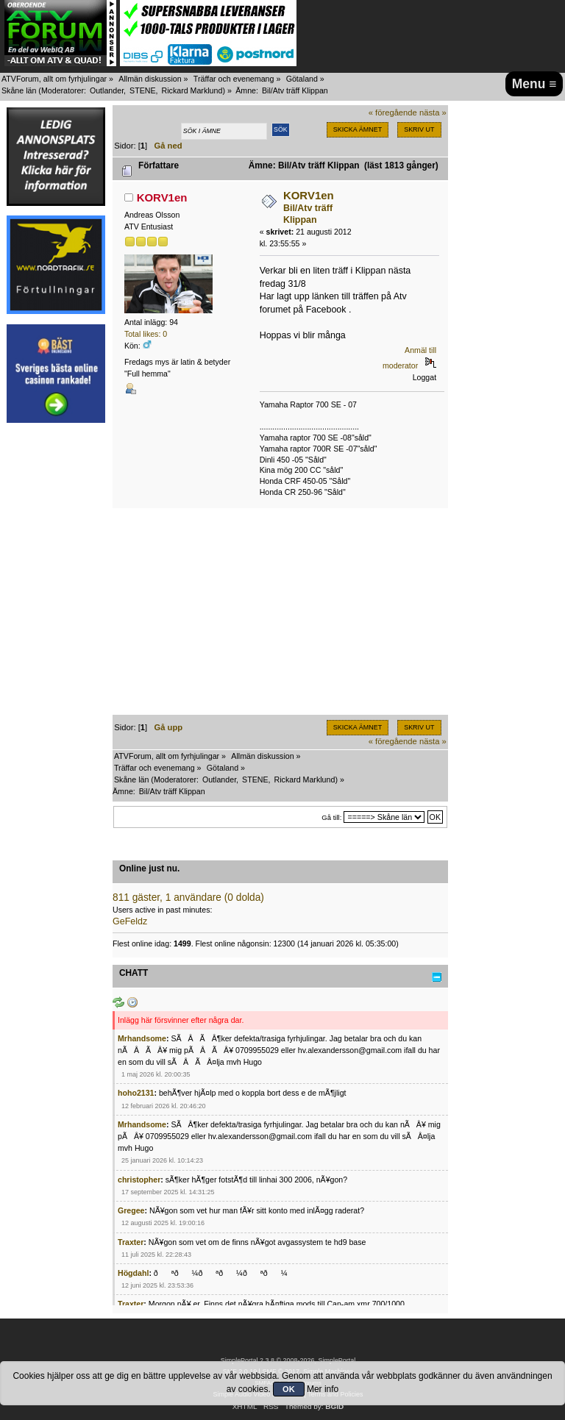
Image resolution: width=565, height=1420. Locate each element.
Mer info (322, 1389)
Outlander (107, 90)
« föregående (393, 112)
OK (288, 1389)
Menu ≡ (534, 83)
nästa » (433, 112)
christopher (139, 1179)
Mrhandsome (142, 1038)
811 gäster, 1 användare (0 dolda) (188, 897)
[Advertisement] (56, 653)
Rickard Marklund (191, 90)
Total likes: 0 (145, 333)
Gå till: (331, 817)
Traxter (130, 1242)
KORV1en (162, 197)
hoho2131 (136, 1092)
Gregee (131, 1210)
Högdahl (133, 1273)
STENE (142, 90)
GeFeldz (130, 921)
